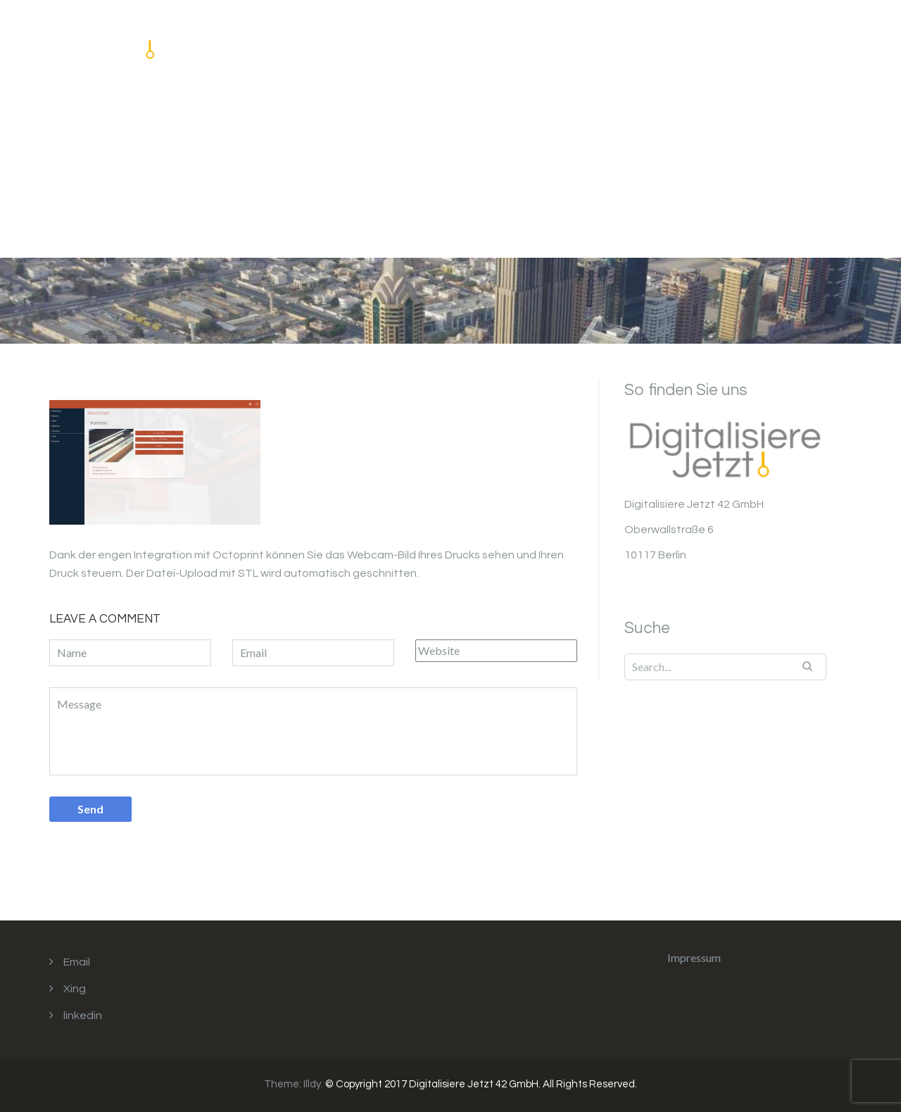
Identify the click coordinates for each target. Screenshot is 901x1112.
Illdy (312, 1084)
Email (76, 962)
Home (556, 47)
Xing (74, 988)
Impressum (736, 47)
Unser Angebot (639, 47)
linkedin (82, 1015)
